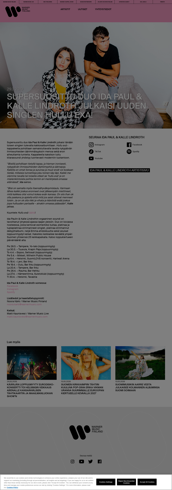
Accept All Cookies (147, 482)
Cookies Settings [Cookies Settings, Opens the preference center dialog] (105, 482)
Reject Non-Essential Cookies (126, 482)
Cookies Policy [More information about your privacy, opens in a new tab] (12, 487)
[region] (86, 482)
